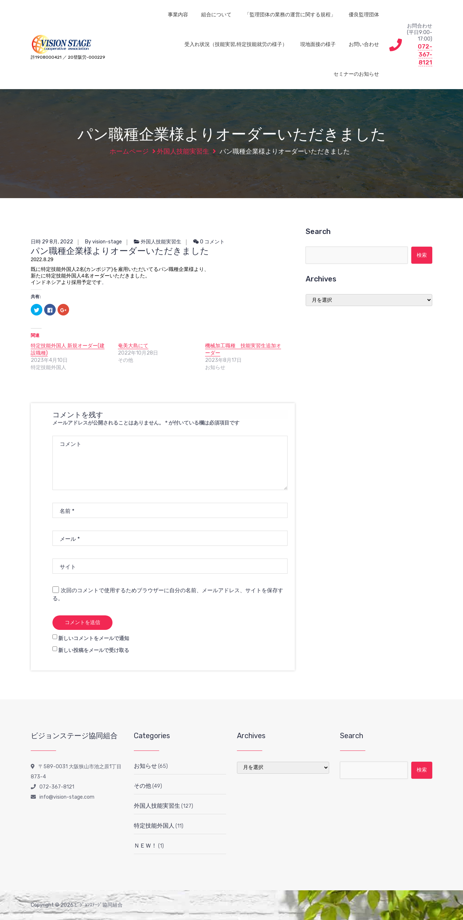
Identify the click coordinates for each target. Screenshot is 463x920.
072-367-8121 (425, 54)
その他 (142, 785)
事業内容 (178, 15)
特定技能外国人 (154, 825)
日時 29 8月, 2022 (52, 242)
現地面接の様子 (318, 44)
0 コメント (209, 242)
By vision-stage (103, 242)
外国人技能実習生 (183, 151)
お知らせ (145, 765)
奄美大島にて (133, 346)
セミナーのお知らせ (356, 74)
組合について (216, 15)
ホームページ (129, 151)
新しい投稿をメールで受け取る (93, 650)
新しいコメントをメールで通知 (93, 638)
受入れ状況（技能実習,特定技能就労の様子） (235, 44)
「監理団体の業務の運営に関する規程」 (290, 15)
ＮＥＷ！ (145, 845)
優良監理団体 (364, 15)
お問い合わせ (364, 44)
